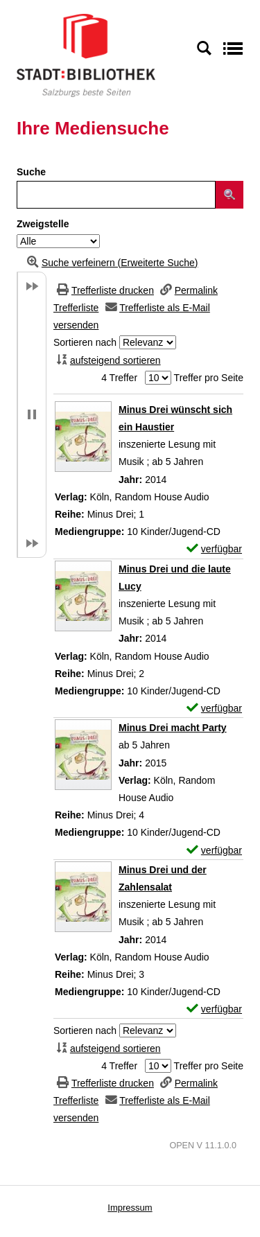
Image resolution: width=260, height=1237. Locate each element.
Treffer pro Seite (208, 377)
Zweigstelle (43, 223)
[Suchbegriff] (116, 195)
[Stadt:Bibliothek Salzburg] (86, 54)
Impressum (129, 1207)
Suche (31, 171)
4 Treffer (119, 377)
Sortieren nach (84, 342)
